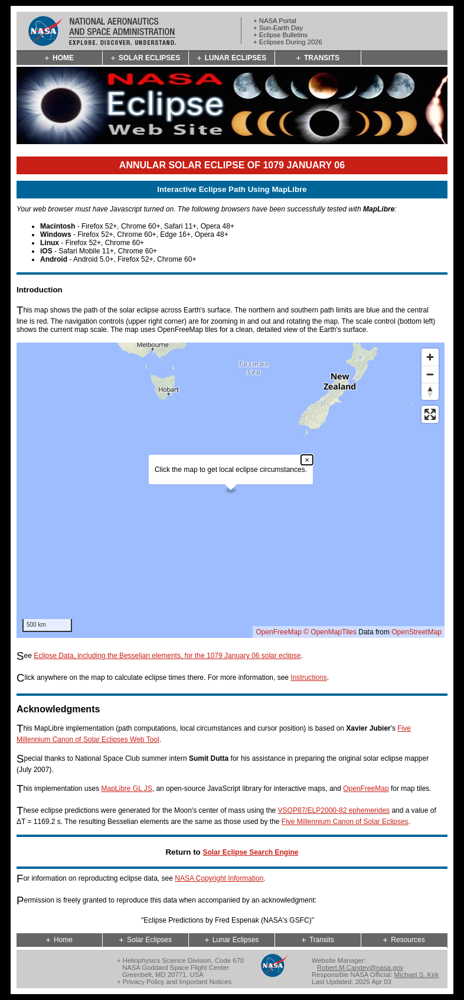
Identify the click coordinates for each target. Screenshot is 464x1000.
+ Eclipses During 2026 (287, 41)
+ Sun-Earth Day (278, 27)
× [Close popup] (307, 459)
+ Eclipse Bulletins (280, 34)
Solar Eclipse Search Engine (250, 852)
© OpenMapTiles (330, 632)
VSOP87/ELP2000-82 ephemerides (334, 810)
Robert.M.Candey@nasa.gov (360, 967)
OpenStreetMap (416, 632)
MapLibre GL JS (126, 788)
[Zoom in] (430, 357)
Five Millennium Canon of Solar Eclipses (345, 821)
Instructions (308, 677)
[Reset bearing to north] (430, 391)
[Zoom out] (430, 374)
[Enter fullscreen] (430, 414)
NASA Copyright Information (219, 878)
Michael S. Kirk (416, 974)
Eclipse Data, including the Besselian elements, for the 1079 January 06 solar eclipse (167, 656)
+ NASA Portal (274, 20)
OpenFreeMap (278, 632)
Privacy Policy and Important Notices (177, 981)
